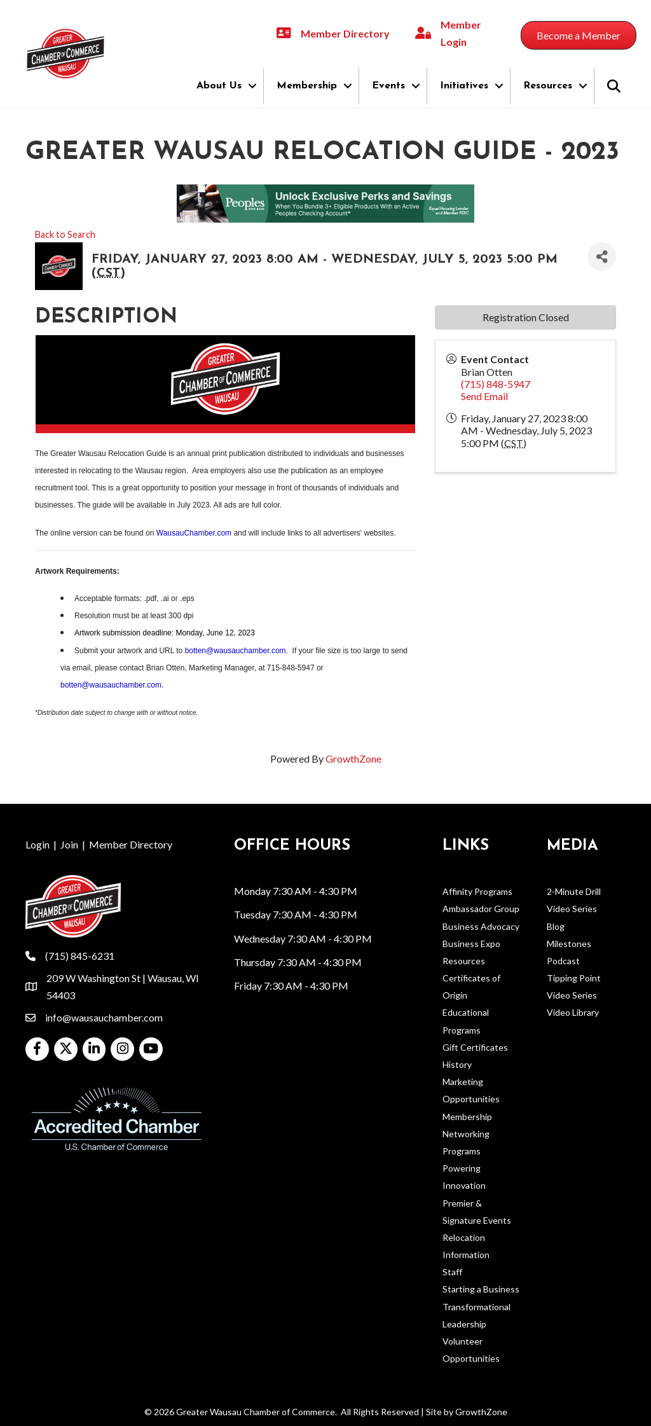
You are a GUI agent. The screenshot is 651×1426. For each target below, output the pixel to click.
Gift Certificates (475, 1047)
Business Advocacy (480, 926)
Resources (547, 86)
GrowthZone (353, 758)
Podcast (563, 960)
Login (37, 844)
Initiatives (464, 86)
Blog (556, 926)
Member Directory (130, 844)
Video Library (573, 1012)
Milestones (569, 943)
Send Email (484, 396)
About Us (219, 86)
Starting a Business (480, 1289)
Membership (307, 86)
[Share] (601, 256)
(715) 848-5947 (495, 384)
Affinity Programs (477, 891)
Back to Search (65, 234)
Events (388, 86)
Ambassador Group (480, 908)
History (457, 1064)
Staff (452, 1271)
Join (69, 844)
